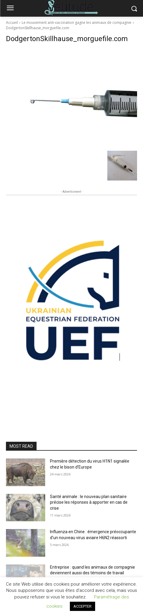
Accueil (12, 22)
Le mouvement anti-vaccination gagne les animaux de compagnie (76, 22)
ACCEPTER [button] (82, 606)
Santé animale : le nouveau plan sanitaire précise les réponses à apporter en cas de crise (89, 502)
